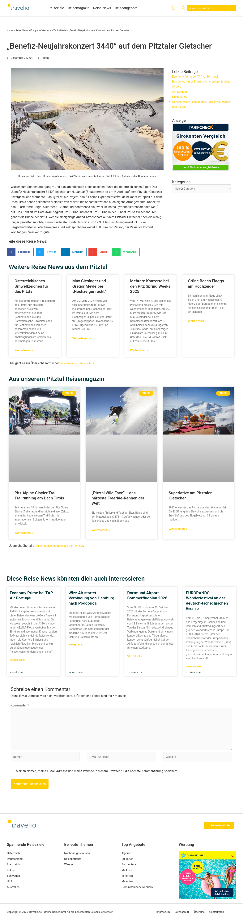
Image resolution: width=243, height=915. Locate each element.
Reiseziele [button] (56, 8)
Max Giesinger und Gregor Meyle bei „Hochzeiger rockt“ (89, 286)
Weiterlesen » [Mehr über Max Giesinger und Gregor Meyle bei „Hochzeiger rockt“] (81, 338)
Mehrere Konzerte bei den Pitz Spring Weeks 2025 (150, 286)
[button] (20, 252)
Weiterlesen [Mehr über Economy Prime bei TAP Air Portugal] (17, 660)
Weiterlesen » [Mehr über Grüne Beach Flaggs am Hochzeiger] (197, 321)
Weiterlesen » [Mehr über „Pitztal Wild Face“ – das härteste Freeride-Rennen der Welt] (101, 530)
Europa (34, 30)
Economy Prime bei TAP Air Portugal (197, 76)
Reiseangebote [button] (126, 8)
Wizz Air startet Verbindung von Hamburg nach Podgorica (91, 598)
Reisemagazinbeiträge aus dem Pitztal (61, 546)
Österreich (45, 30)
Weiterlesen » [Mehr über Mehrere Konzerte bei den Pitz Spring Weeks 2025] (139, 350)
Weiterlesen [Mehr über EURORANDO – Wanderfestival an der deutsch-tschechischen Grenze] (193, 666)
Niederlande (180, 96)
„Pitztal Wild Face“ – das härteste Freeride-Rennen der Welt (118, 498)
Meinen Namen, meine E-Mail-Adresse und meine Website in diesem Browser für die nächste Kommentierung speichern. (97, 775)
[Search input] (211, 8)
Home (10, 30)
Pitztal (63, 30)
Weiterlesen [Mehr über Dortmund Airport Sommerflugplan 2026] (134, 656)
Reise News (102, 8)
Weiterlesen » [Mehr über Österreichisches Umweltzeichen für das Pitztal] (24, 350)
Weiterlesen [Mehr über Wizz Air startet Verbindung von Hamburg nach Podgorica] (76, 645)
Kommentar (20, 705)
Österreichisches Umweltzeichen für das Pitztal (31, 286)
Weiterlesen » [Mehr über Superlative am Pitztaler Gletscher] (178, 529)
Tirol (55, 30)
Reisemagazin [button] (78, 8)
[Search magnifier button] (183, 8)
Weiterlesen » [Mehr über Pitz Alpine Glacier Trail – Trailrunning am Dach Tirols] (24, 533)
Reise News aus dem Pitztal (78, 363)
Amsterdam (180, 91)
